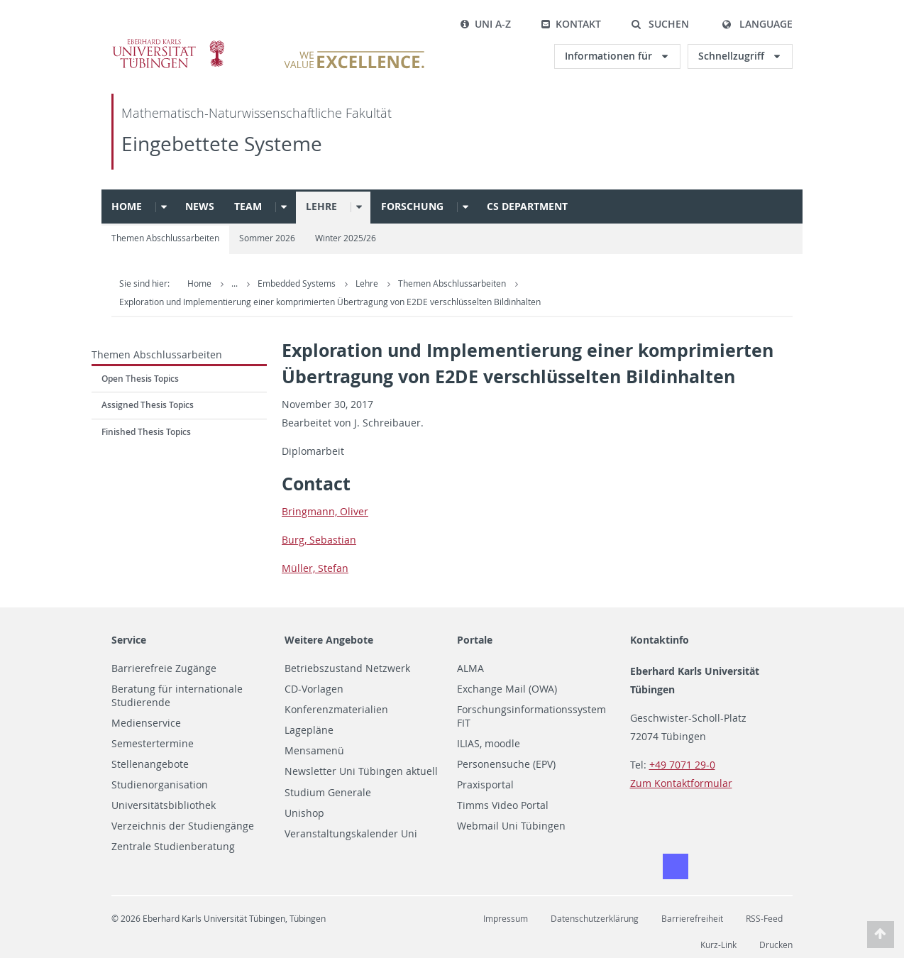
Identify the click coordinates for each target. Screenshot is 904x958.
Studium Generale (328, 792)
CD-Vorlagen (314, 689)
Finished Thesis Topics (146, 432)
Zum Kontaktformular (681, 783)
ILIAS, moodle (488, 743)
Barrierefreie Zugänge (163, 668)
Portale (474, 639)
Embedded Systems (298, 283)
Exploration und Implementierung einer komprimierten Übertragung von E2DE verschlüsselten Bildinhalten (330, 302)
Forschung (412, 206)
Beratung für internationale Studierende (177, 696)
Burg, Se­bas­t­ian (319, 539)
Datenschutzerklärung (595, 919)
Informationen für (610, 55)
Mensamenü (314, 750)
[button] (660, 24)
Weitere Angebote (329, 639)
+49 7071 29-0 (682, 764)
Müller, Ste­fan (315, 568)
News (199, 206)
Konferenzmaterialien (336, 709)
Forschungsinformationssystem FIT (531, 716)
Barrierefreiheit (692, 919)
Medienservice (146, 723)
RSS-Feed (764, 919)
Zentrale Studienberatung (173, 846)
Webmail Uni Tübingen (511, 826)
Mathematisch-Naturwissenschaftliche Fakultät (256, 113)
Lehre (321, 206)
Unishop (304, 813)
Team (248, 206)
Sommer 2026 (267, 238)
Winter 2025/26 (345, 238)
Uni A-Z (485, 24)
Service (128, 639)
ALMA (470, 668)
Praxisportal (485, 784)
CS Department (527, 206)
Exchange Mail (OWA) (507, 689)
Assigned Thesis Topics (147, 405)
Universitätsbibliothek (163, 805)
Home (126, 206)
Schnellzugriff (732, 55)
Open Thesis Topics (140, 379)
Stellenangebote (150, 764)
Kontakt (571, 24)
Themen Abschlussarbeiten (165, 238)
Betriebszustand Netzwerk (347, 668)
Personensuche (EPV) (506, 764)
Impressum (505, 919)
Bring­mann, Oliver (325, 511)
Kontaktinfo (659, 639)
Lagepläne (309, 730)
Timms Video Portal (503, 805)
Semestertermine (152, 743)
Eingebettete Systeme (221, 144)
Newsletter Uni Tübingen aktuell (361, 771)
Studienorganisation (159, 784)
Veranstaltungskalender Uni (351, 833)
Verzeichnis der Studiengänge (182, 826)
